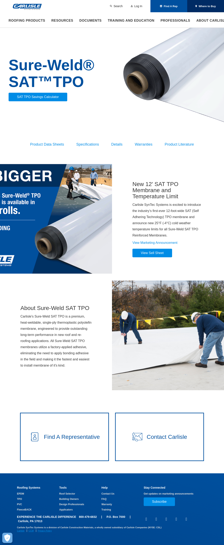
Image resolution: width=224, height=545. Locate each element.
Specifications (87, 144)
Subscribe (159, 501)
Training (106, 509)
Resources (62, 20)
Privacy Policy (45, 530)
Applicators (66, 509)
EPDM (20, 493)
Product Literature (179, 144)
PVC (19, 504)
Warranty (106, 504)
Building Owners (69, 499)
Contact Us (107, 493)
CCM (31, 530)
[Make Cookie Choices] (7, 538)
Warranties (143, 144)
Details (116, 144)
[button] (64, 437)
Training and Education (131, 20)
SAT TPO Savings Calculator (38, 97)
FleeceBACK (24, 509)
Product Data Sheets (47, 144)
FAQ (103, 499)
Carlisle (21, 530)
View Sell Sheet (152, 253)
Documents (90, 20)
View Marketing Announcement (154, 242)
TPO (19, 499)
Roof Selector (67, 493)
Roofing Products (27, 20)
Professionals (175, 20)
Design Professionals (71, 504)
